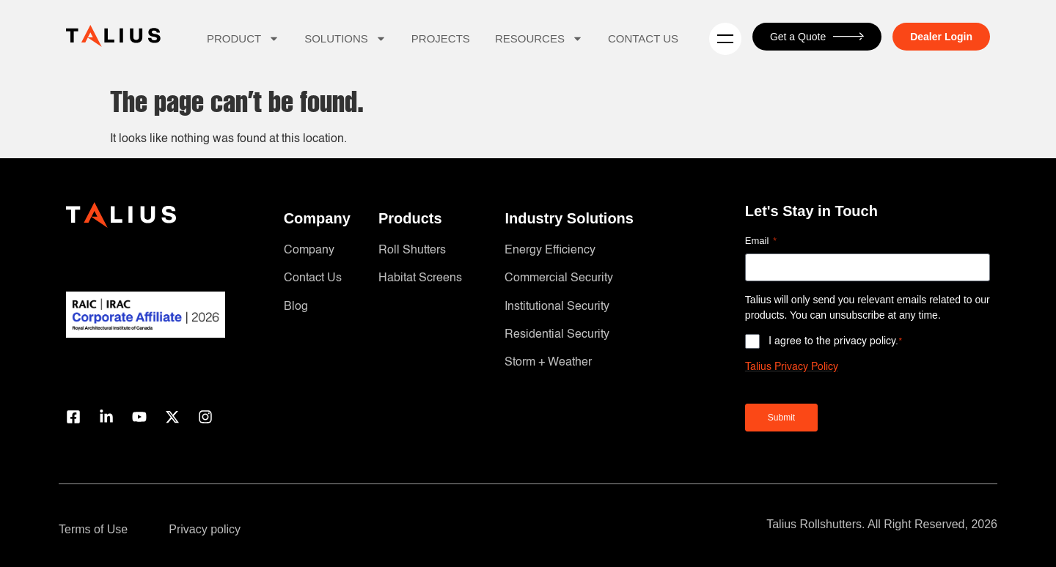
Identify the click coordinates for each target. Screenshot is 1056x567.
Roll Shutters (412, 250)
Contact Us (643, 38)
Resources (539, 38)
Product (243, 38)
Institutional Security (557, 307)
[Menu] (725, 39)
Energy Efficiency (550, 250)
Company (309, 250)
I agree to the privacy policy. (836, 341)
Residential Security (557, 335)
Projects (440, 38)
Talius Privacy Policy (791, 367)
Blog (296, 307)
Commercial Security (559, 278)
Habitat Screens (420, 278)
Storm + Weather (548, 362)
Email (761, 241)
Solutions (345, 38)
